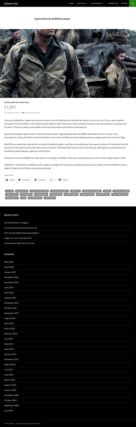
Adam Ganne (22, 191)
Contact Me (113, 3)
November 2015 (11, 303)
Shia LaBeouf (12, 198)
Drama (107, 191)
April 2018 (9, 267)
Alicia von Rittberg (39, 191)
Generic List (11, 3)
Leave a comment (32, 113)
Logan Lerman (71, 194)
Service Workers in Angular (16, 222)
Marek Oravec (87, 194)
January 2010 (10, 390)
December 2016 (11, 277)
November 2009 (11, 395)
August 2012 (10, 364)
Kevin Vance (56, 194)
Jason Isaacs (12, 194)
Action (10, 191)
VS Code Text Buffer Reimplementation (21, 233)
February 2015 (10, 333)
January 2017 (10, 272)
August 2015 (10, 318)
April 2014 (9, 349)
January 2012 (10, 385)
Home (71, 3)
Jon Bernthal (41, 194)
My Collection (22, 102)
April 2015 (9, 323)
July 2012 (8, 369)
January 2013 (10, 354)
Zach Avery (50, 198)
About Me (81, 3)
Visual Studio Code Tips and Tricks (19, 243)
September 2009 (11, 405)
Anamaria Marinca (60, 191)
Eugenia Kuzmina (121, 191)
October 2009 (10, 400)
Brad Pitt (76, 191)
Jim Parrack (26, 194)
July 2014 (8, 339)
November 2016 (11, 282)
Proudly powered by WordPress (29, 423)
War (23, 198)
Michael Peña (103, 194)
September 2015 (11, 313)
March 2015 (9, 328)
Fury (10, 107)
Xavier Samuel (35, 198)
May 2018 (8, 262)
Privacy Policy (9, 423)
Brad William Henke (92, 191)
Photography (96, 3)
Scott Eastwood (120, 194)
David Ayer (9, 102)
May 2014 (8, 344)
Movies (124, 3)
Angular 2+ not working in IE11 (18, 238)
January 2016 (10, 297)
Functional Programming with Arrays (20, 228)
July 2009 (8, 410)
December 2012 (11, 359)
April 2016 (9, 292)
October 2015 (10, 308)
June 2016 (8, 287)
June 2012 (8, 374)
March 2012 (9, 380)
